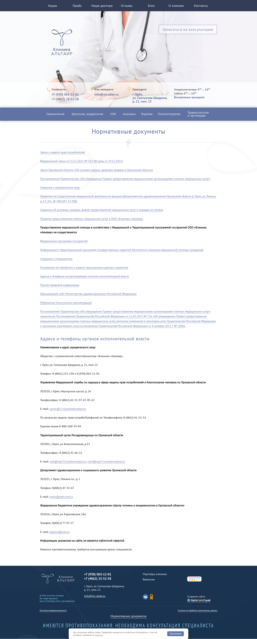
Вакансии (149, 579)
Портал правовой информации (59, 285)
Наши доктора (102, 6)
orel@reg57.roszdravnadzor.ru (68, 461)
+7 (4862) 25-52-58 (65, 99)
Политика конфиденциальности (53, 610)
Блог (151, 6)
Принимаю (175, 633)
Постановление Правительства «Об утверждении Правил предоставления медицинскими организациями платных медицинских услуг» (125, 179)
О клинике (176, 6)
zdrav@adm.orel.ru (61, 497)
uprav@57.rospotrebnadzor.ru (68, 409)
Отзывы (127, 6)
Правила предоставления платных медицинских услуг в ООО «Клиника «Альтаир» (91, 219)
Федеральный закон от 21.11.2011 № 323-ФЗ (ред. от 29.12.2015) (81, 161)
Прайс (77, 6)
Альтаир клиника (62, 44)
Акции (52, 6)
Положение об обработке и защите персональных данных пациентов (84, 267)
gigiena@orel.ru (60, 532)
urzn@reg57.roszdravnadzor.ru (106, 461)
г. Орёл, (149, 98)
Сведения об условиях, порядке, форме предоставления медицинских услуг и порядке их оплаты (101, 210)
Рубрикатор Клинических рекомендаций (66, 302)
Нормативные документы (128, 616)
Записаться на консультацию (187, 30)
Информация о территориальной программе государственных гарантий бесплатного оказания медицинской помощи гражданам (121, 250)
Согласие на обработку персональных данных (197, 610)
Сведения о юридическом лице (60, 187)
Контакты (201, 6)
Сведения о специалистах (56, 258)
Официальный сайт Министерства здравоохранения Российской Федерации (88, 294)
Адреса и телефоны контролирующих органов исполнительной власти (84, 276)
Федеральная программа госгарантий (64, 241)
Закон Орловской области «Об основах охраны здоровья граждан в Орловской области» (96, 170)
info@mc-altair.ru (106, 94)
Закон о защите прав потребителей (62, 152)
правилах (99, 635)
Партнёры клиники (155, 574)
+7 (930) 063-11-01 (65, 95)
